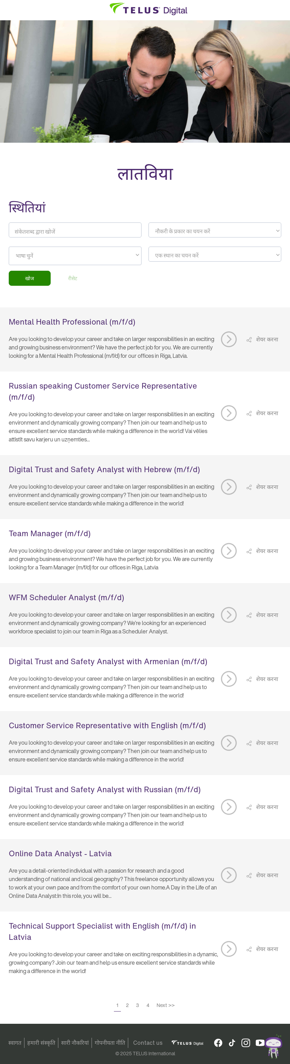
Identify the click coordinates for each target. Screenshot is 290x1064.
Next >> (166, 1005)
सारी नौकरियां (75, 1042)
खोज (29, 278)
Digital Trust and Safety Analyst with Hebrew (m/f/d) (104, 469)
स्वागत (14, 1042)
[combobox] (214, 229)
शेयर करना (266, 339)
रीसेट (72, 278)
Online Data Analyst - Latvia (60, 853)
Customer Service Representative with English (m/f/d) (107, 725)
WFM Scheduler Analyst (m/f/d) (66, 597)
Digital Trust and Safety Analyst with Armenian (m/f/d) (108, 661)
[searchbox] (47, 255)
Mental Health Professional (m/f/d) (72, 321)
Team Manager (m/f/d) (49, 533)
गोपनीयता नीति (110, 1042)
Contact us (147, 1042)
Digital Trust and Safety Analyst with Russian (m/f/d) (105, 789)
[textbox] (215, 231)
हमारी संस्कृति (41, 1042)
